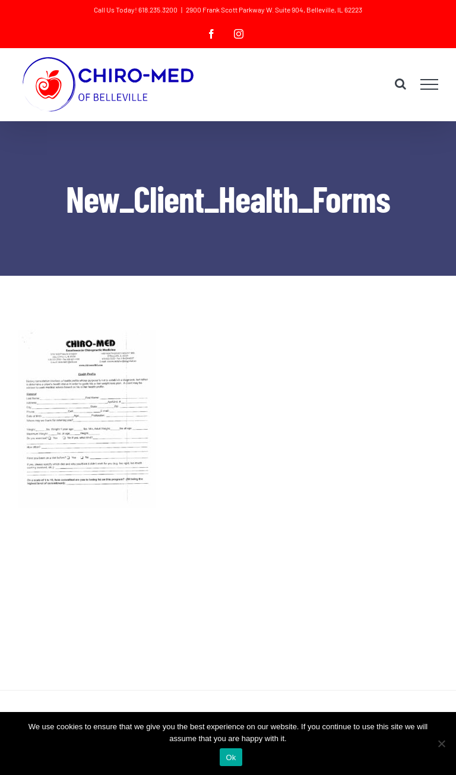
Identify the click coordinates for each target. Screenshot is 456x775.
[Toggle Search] (400, 84)
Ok (231, 757)
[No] (441, 743)
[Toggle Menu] (429, 84)
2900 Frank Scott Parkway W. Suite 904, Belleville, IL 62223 (274, 9)
